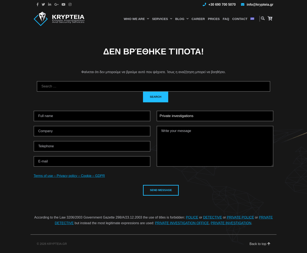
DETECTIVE (212, 217)
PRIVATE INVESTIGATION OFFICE (182, 223)
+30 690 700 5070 (222, 4)
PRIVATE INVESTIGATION (231, 223)
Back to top (260, 244)
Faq (226, 19)
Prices (214, 19)
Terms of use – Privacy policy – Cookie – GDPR (69, 176)
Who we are (134, 19)
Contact (239, 19)
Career (198, 19)
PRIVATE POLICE (240, 217)
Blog (179, 19)
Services (160, 19)
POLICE (192, 217)
